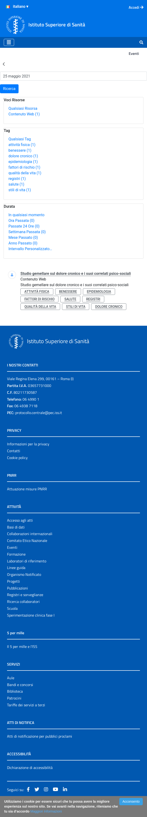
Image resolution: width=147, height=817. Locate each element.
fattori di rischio (24, 167)
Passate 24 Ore (23, 226)
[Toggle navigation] (9, 42)
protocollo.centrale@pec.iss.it (38, 412)
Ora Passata (21, 220)
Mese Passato (23, 237)
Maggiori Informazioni (46, 811)
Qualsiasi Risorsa (22, 108)
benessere (19, 150)
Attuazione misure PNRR (27, 489)
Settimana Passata (27, 232)
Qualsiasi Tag (19, 139)
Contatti (13, 451)
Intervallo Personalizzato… (30, 249)
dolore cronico (23, 156)
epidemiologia (23, 161)
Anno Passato (22, 243)
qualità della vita (24, 173)
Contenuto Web (24, 114)
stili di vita (19, 190)
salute (16, 184)
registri (17, 178)
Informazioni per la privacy (28, 444)
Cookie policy (17, 457)
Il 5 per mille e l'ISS (22, 646)
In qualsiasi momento (26, 215)
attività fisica (21, 144)
